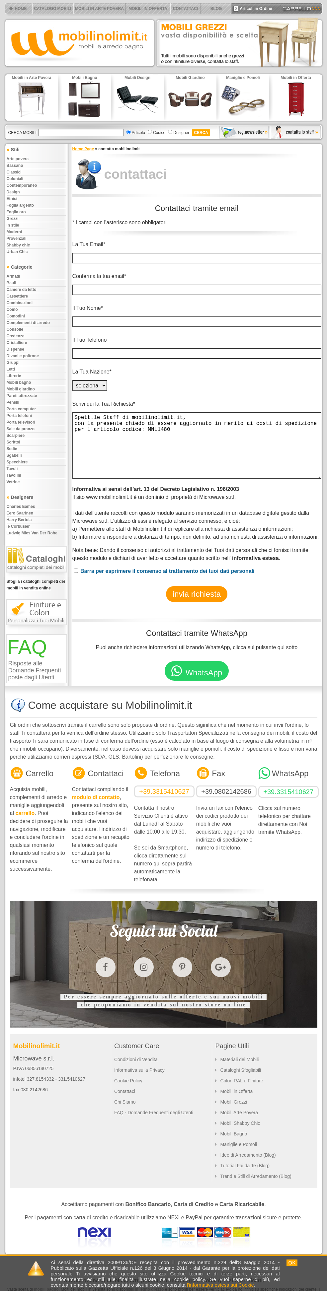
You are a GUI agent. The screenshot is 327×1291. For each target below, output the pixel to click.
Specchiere (17, 462)
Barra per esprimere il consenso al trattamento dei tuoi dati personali (167, 571)
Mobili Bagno (233, 1133)
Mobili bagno (19, 382)
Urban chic (17, 251)
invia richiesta (197, 593)
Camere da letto (22, 289)
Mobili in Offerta (236, 1091)
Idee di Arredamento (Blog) (248, 1155)
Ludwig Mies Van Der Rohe (32, 533)
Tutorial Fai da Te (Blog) (245, 1165)
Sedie (12, 448)
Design (13, 192)
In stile (13, 225)
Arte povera (18, 159)
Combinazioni (20, 303)
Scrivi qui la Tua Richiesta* (103, 404)
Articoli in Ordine (252, 9)
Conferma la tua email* (99, 276)
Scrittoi (13, 442)
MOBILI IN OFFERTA (147, 8)
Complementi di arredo (28, 322)
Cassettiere (17, 296)
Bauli (11, 283)
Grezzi (13, 218)
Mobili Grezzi (233, 1102)
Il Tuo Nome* (87, 308)
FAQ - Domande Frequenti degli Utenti (153, 1112)
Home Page (83, 149)
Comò (12, 309)
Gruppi (13, 362)
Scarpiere (16, 435)
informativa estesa (255, 558)
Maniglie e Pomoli (238, 1144)
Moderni (14, 232)
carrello (25, 813)
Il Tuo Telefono (89, 340)
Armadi (13, 276)
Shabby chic (18, 245)
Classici (14, 172)
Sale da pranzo (21, 429)
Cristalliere (17, 342)
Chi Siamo (125, 1102)
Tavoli (12, 468)
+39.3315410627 (164, 791)
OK (292, 1262)
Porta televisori (21, 422)
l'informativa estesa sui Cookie (220, 1285)
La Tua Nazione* (92, 371)
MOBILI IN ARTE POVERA (99, 8)
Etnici (12, 198)
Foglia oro (16, 212)
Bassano (15, 165)
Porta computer (21, 409)
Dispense (15, 349)
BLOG (216, 8)
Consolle (15, 329)
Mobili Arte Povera (239, 1112)
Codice (159, 132)
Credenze (16, 336)
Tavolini (14, 475)
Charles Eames (21, 506)
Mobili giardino (21, 389)
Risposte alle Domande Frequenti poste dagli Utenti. (34, 670)
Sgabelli (14, 455)
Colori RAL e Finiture (241, 1080)
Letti (11, 369)
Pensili (13, 402)
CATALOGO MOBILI (52, 8)
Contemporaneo (22, 185)
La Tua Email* (89, 244)
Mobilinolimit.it (36, 1046)
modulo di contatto (96, 797)
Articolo (138, 132)
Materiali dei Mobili (239, 1059)
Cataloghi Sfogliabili (240, 1070)
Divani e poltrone (23, 356)
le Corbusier (18, 526)
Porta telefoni (19, 415)
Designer (181, 132)
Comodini (16, 316)
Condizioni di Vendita (136, 1059)
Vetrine (13, 482)
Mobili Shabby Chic (240, 1123)
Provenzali (17, 238)
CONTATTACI (185, 8)
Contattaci (124, 1091)
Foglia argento (20, 205)
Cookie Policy (128, 1080)
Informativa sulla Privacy (139, 1070)
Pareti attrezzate (22, 395)
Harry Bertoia (19, 519)
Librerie (14, 376)
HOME (21, 8)
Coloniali (15, 178)
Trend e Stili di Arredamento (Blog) (255, 1176)
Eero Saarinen (20, 513)
